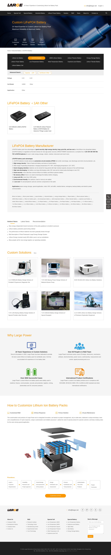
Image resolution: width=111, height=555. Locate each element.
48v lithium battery (16, 206)
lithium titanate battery (71, 199)
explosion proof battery (84, 199)
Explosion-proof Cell (53, 533)
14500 (23, 84)
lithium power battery (28, 196)
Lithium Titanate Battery (93, 61)
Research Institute (32, 522)
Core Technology (31, 531)
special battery (38, 196)
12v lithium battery (64, 204)
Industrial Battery (40, 13)
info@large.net (91, 6)
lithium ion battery (16, 196)
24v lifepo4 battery (53, 201)
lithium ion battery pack (30, 199)
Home (9, 13)
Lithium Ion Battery (17, 58)
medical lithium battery (30, 201)
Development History (12, 524)
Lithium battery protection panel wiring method (22, 229)
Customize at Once (55, 495)
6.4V (31, 78)
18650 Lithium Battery (55, 58)
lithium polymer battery (82, 196)
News (78, 13)
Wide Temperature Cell (53, 531)
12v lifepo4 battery (42, 201)
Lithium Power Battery (54, 13)
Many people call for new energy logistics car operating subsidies (27, 240)
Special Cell (17, 13)
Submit (90, 536)
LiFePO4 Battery (27, 50)
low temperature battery (44, 199)
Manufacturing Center (32, 526)
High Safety (70, 526)
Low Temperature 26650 (54, 524)
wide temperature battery (58, 199)
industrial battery (48, 196)
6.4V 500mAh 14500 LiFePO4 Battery (17, 128)
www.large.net (62, 551)
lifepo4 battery (71, 196)
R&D (72, 13)
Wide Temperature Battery (55, 61)
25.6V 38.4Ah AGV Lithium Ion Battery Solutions (88, 280)
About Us (86, 13)
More (35, 253)
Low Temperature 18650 (54, 522)
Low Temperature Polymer (54, 528)
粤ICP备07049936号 (72, 551)
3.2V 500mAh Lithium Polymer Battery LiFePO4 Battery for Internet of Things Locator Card (42, 129)
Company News (11, 526)
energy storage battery (60, 196)
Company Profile (11, 522)
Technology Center (32, 524)
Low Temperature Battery (36, 61)
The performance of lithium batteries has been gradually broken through (29, 231)
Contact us (95, 13)
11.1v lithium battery (29, 204)
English (101, 5)
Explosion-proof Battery (74, 61)
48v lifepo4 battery (75, 201)
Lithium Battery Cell (17, 65)
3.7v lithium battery (87, 201)
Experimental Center (32, 528)
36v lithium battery (86, 204)
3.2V (23, 78)
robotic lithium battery (17, 201)
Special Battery (28, 13)
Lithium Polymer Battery (74, 58)
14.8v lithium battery (41, 204)
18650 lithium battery (17, 199)
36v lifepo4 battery (64, 201)
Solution (66, 13)
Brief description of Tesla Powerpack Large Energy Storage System (28, 234)
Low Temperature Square (54, 526)
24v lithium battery (75, 204)
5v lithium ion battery (53, 204)
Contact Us (10, 528)
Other (31, 84)
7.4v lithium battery (17, 204)
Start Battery (71, 528)
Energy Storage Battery (93, 58)
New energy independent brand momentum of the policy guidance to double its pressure (34, 226)
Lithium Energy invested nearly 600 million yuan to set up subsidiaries (29, 237)
